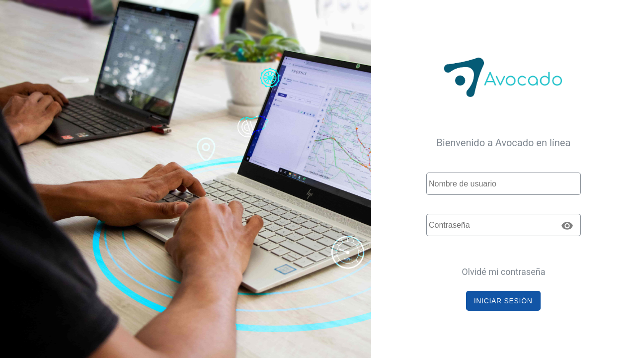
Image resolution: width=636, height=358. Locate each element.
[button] (503, 301)
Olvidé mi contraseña (503, 272)
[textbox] (503, 184)
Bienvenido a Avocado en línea (503, 143)
